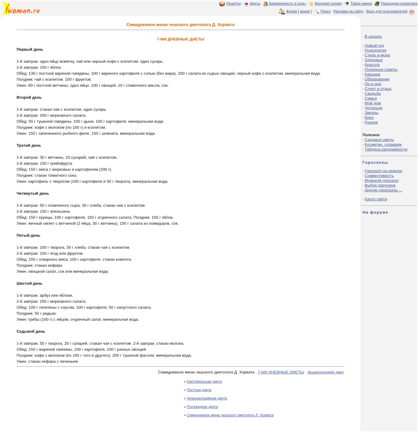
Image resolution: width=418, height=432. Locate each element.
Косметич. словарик (383, 144)
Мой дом (373, 103)
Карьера (372, 74)
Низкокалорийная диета (207, 398)
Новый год (374, 45)
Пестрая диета (199, 390)
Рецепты (233, 4)
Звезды (371, 112)
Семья (371, 98)
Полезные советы (381, 69)
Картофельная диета (204, 382)
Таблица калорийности (386, 149)
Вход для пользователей (391, 11)
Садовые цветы (379, 139)
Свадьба (373, 93)
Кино (369, 117)
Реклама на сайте (348, 11)
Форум (291, 11)
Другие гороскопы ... (383, 190)
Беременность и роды (287, 4)
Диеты (255, 4)
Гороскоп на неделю (383, 171)
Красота (372, 64)
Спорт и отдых (378, 88)
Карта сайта (376, 199)
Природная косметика (399, 4)
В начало (373, 36)
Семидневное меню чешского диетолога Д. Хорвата (230, 415)
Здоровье (374, 60)
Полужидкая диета (202, 407)
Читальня (373, 108)
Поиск (325, 11)
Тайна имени (361, 4)
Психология (375, 50)
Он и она (373, 84)
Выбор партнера (380, 185)
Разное (371, 122)
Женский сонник (328, 4)
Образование (377, 79)
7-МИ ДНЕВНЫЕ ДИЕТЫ (281, 372)
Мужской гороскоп (381, 180)
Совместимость (379, 175)
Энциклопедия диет (325, 372)
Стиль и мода (377, 55)
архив (304, 11)
